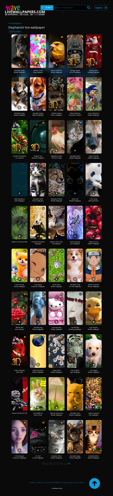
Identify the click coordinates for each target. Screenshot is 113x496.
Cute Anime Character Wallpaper (38, 285)
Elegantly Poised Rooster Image (56, 157)
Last (69, 464)
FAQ (75, 482)
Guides (81, 482)
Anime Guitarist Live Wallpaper (75, 243)
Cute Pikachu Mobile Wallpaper (93, 328)
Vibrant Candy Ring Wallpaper (38, 71)
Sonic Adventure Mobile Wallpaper (93, 114)
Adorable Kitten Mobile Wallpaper (75, 157)
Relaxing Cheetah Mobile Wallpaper (56, 200)
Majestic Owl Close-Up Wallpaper (56, 243)
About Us (40, 482)
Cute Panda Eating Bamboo (93, 200)
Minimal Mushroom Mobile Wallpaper (56, 414)
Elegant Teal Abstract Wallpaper (38, 157)
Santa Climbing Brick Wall (19, 371)
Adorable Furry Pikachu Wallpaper (75, 414)
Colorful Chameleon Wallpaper (38, 243)
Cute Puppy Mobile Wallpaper (93, 371)
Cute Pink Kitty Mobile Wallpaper (56, 328)
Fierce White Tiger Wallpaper (75, 371)
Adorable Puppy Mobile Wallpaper (19, 71)
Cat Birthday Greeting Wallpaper (75, 328)
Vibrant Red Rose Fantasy (19, 328)
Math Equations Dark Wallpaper (19, 200)
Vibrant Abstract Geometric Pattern (75, 114)
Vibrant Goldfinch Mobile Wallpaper (56, 71)
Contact (32, 482)
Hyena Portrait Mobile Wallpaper (93, 157)
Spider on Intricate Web (19, 242)
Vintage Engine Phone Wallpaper (75, 71)
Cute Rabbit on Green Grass (38, 414)
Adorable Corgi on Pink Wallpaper (75, 285)
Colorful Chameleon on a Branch (19, 157)
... (64, 464)
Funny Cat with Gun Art (19, 413)
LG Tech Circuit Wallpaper (38, 457)
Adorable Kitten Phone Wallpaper (38, 200)
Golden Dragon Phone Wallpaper (56, 114)
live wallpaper (15, 32)
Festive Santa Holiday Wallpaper (94, 71)
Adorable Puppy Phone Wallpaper (75, 457)
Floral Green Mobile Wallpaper (56, 285)
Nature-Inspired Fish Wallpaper (93, 414)
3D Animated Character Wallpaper (19, 457)
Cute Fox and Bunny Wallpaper (19, 285)
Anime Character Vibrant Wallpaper (93, 285)
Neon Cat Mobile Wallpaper (75, 200)
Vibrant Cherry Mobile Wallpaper (93, 243)
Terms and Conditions (53, 482)
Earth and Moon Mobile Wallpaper (38, 371)
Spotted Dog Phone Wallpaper (38, 328)
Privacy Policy (67, 482)
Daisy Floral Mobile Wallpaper (56, 371)
